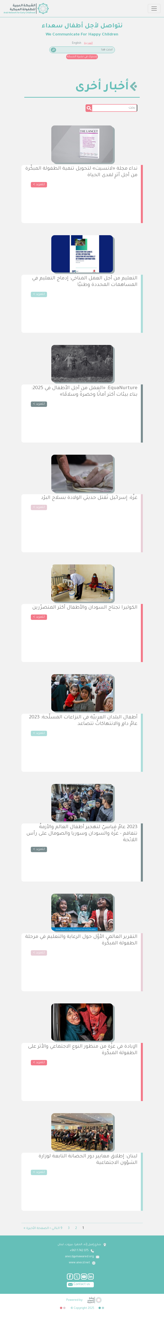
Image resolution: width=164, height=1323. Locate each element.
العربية (88, 43)
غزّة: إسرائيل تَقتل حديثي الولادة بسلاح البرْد (89, 498)
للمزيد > (39, 184)
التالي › (55, 1228)
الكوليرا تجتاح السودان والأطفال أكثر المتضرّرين (84, 608)
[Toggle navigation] (154, 8)
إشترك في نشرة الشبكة (82, 56)
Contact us (78, 1284)
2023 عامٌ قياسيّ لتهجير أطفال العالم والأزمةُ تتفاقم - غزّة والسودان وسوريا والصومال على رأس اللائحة (81, 834)
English (76, 43)
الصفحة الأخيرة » (36, 1228)
